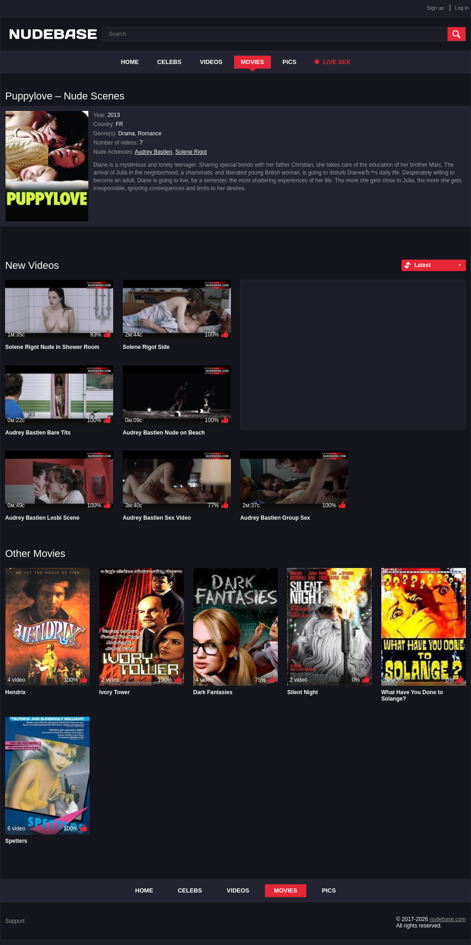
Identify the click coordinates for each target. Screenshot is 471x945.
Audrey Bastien (153, 152)
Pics (289, 61)
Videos (211, 61)
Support (14, 921)
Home (130, 61)
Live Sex (332, 61)
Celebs (169, 61)
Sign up (435, 8)
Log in (462, 8)
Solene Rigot (191, 152)
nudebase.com (448, 919)
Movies (252, 61)
